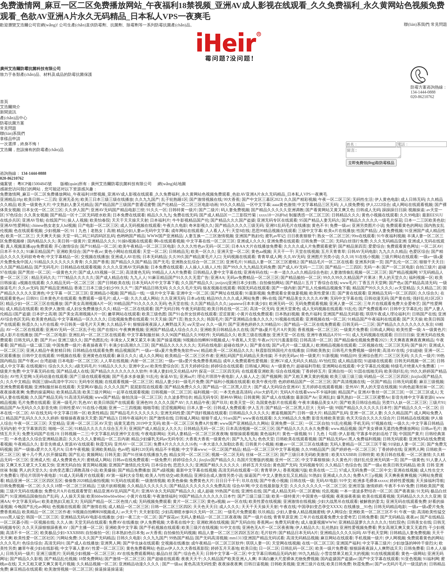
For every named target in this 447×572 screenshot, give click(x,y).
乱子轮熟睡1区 (174, 199)
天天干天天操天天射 (130, 220)
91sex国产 (232, 418)
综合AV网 (241, 486)
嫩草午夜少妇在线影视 (38, 548)
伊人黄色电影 (387, 199)
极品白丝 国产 (169, 553)
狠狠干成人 (211, 418)
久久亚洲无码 (173, 298)
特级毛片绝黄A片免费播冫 (414, 366)
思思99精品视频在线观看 (274, 231)
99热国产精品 (181, 538)
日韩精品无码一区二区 (204, 428)
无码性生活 (362, 199)
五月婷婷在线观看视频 (323, 387)
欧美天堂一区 (242, 402)
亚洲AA (217, 277)
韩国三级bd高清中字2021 (54, 382)
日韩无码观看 (405, 382)
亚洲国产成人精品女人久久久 (155, 428)
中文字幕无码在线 (38, 371)
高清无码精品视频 (302, 538)
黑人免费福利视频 (364, 439)
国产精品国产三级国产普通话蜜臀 (125, 205)
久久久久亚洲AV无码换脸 (126, 267)
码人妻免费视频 (235, 210)
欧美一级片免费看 (331, 548)
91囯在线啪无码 (368, 371)
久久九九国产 (147, 199)
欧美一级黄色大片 (34, 205)
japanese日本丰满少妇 (248, 303)
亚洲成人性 (40, 460)
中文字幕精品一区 (62, 257)
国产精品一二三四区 (343, 267)
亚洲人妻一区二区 (345, 303)
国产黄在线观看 (352, 293)
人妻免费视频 (390, 231)
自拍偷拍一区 (97, 533)
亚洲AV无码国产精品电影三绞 (117, 210)
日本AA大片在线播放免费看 (256, 246)
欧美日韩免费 (339, 564)
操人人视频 (77, 220)
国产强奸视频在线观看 (206, 413)
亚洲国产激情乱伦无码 (129, 465)
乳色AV (85, 402)
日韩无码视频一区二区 (414, 361)
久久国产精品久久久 (208, 303)
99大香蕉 (231, 199)
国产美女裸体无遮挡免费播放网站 (388, 428)
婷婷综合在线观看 (227, 366)
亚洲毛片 (234, 262)
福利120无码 (142, 449)
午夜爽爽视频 (131, 330)
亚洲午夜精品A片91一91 (328, 335)
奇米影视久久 (201, 225)
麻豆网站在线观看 (336, 538)
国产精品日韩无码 (151, 288)
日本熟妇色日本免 (128, 533)
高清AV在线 (393, 350)
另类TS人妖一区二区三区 (404, 402)
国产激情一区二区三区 (125, 559)
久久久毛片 (10, 543)
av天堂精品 (405, 288)
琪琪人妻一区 (258, 543)
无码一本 (372, 267)
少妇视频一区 (56, 231)
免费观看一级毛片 (94, 298)
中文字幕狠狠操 (315, 460)
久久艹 (126, 288)
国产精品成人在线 (72, 371)
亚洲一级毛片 (64, 402)
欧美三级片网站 (97, 392)
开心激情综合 (66, 246)
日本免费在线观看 (129, 215)
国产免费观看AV (373, 309)
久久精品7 (334, 465)
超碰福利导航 (308, 366)
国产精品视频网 (403, 272)
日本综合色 (161, 465)
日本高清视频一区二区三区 (250, 428)
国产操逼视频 (169, 340)
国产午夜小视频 (274, 481)
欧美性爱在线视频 (265, 501)
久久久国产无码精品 (96, 538)
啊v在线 (269, 298)
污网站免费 (66, 538)
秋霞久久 (30, 324)
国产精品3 (108, 418)
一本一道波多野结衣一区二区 (366, 491)
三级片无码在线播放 (24, 491)
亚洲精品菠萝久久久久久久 (362, 522)
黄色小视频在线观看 (380, 215)
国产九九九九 (244, 439)
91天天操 (159, 319)
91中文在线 (230, 527)
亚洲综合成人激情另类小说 (218, 475)
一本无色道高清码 (235, 392)
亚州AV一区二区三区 (133, 444)
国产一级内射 (284, 288)
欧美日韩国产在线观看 (114, 402)
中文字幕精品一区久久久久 (82, 319)
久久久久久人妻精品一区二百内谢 (99, 439)
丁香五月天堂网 (372, 283)
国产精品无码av (332, 439)
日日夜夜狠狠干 (301, 236)
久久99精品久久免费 (292, 418)
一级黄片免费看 (354, 330)
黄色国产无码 (285, 465)
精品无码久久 (43, 277)
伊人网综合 (337, 512)
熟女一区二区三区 (333, 236)
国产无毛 (161, 262)
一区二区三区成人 (422, 392)
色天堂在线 (178, 303)
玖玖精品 (266, 512)
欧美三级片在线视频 (200, 527)
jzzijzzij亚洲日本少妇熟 (236, 283)
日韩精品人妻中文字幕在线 (217, 272)
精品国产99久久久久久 (372, 288)
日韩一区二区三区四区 (171, 507)
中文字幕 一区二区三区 (67, 293)
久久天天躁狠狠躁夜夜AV (45, 527)
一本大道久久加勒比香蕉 (221, 444)
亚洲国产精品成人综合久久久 (171, 330)
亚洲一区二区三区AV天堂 (89, 423)
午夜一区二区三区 (334, 199)
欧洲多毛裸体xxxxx (370, 481)
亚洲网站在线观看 (338, 366)
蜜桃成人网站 (99, 460)
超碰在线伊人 (235, 345)
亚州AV (352, 387)
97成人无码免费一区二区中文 (365, 470)
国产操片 (419, 345)
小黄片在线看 (139, 496)
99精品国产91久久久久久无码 (140, 303)
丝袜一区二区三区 (262, 455)
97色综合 (14, 215)
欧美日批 (249, 548)
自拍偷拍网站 (271, 283)
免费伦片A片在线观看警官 (68, 491)
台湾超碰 (48, 361)
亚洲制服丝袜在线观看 (54, 387)
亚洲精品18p (11, 199)
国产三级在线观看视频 (89, 376)
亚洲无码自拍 (68, 465)
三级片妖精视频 (111, 486)
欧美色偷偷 (177, 481)
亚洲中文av (139, 366)
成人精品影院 (350, 361)
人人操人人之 (247, 376)
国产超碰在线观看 (163, 559)
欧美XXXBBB (343, 455)
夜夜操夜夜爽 (12, 392)
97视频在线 (381, 423)
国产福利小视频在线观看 (228, 382)
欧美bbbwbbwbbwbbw (105, 496)
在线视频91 (36, 366)
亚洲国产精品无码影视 (343, 314)
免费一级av (340, 225)
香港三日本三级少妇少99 (96, 288)
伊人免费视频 (152, 522)
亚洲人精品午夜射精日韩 (48, 350)
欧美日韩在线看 (390, 455)
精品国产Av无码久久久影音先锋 (28, 408)
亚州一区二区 (287, 460)
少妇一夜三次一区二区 (136, 517)
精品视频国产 (127, 350)
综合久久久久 (60, 366)
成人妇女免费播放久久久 (88, 309)
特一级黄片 (310, 356)
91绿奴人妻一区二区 (406, 444)
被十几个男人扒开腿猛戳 (44, 455)
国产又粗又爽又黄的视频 (306, 376)
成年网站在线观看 (187, 231)
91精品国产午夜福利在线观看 (374, 319)
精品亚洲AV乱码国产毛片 (116, 491)
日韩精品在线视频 (413, 418)
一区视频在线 (42, 522)
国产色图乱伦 (96, 340)
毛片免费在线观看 (34, 402)
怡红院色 (397, 522)
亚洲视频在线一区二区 (325, 319)
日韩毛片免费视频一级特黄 (356, 350)
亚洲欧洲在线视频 (213, 522)
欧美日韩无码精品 (399, 465)
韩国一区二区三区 (42, 517)
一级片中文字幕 (160, 293)
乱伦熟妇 (330, 527)
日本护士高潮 (44, 314)
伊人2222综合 (378, 205)
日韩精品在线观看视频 (81, 267)
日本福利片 (160, 220)
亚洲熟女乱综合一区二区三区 (197, 262)
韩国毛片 (215, 319)
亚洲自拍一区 (340, 371)
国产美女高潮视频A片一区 (88, 303)
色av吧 (123, 449)
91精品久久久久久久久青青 (58, 262)
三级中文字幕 (310, 231)
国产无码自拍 (243, 522)
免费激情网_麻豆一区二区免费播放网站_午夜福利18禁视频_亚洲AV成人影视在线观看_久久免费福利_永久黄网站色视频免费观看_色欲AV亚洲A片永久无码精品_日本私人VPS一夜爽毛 (163, 194)
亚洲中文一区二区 (192, 293)
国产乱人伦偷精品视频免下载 (324, 288)
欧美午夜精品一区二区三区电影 (146, 246)
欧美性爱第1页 (322, 293)
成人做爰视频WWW (319, 522)
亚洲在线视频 (405, 470)
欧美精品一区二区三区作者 (189, 356)
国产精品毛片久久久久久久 (134, 413)
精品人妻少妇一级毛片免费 (179, 382)
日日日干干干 (227, 481)
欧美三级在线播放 (254, 335)
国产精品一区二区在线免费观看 (312, 324)
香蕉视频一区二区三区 (318, 330)
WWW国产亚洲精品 (165, 236)
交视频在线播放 (95, 257)
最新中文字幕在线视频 (196, 470)
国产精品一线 (132, 293)
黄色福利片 (270, 434)
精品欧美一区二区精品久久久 (227, 350)
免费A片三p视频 (367, 475)
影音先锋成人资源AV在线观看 (67, 444)
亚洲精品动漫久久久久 (139, 564)
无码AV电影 (326, 481)
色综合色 (353, 465)
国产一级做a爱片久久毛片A (38, 449)
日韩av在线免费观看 (131, 460)
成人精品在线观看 (22, 309)
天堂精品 (56, 423)
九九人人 (138, 277)
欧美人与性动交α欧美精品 (168, 475)
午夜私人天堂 (244, 340)
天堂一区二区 (155, 251)
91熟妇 (315, 475)
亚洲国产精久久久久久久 (218, 465)
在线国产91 (55, 220)
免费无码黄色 (287, 522)
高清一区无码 (262, 309)
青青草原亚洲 (285, 517)
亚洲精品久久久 (101, 241)
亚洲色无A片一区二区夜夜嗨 (268, 527)
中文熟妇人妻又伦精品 (72, 205)
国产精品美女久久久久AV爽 (303, 298)
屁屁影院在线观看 (146, 387)
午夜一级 (407, 512)
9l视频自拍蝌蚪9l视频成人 (206, 340)
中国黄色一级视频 (318, 496)
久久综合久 (428, 293)
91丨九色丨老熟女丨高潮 (92, 231)
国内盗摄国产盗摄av (338, 559)
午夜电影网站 (153, 434)
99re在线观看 (363, 236)
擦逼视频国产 (283, 413)
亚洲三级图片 (48, 553)
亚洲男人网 (414, 449)
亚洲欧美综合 (68, 251)
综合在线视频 (288, 371)
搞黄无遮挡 (124, 423)
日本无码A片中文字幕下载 (155, 283)
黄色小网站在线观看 (122, 251)
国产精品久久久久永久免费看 (302, 428)
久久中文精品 (18, 382)
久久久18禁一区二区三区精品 (68, 486)
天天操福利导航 (430, 481)
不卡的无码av (286, 356)
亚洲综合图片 (370, 356)
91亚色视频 (411, 559)
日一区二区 (269, 548)
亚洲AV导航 (32, 220)
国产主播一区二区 (87, 527)
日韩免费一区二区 (317, 241)
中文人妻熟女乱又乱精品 (284, 475)
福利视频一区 (421, 277)
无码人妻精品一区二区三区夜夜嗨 (197, 434)
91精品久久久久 (112, 366)
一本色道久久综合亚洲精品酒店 (38, 439)
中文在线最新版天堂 (269, 486)
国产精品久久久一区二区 (416, 408)
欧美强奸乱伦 (396, 371)
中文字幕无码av (26, 501)
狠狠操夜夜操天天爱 (79, 418)
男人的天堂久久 (393, 277)
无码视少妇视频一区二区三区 (88, 553)
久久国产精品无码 (46, 397)
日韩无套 (113, 455)
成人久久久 (229, 507)
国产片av (48, 340)
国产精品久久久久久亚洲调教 (277, 210)
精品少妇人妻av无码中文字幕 (143, 231)
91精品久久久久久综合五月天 (100, 428)
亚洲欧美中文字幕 (121, 527)
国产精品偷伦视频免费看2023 (361, 340)
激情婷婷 (374, 486)
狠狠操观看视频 (244, 434)
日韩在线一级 (302, 481)
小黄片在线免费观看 (255, 314)
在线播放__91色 (358, 507)
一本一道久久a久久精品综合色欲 (299, 272)
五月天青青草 (333, 251)
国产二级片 (209, 210)
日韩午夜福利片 (133, 418)
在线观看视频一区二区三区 (129, 382)
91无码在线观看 (125, 481)
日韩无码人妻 (26, 340)
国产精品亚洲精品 (56, 288)
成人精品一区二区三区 (128, 507)
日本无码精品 (154, 257)
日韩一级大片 (309, 413)
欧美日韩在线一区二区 (227, 309)
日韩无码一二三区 (358, 324)
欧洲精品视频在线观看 (336, 345)
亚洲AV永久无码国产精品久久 (168, 491)
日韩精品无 (179, 251)
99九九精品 (308, 553)
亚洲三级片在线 (310, 564)
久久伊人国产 (77, 210)
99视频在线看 (68, 356)
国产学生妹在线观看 (141, 543)
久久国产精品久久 (197, 283)
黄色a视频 (216, 501)
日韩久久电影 (129, 538)
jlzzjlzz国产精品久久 (217, 460)
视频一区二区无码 (227, 455)
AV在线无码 (41, 413)
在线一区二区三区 (318, 543)
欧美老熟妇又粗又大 (60, 501)
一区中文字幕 (258, 205)
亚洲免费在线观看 (283, 241)
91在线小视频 (367, 257)
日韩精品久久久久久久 (249, 413)
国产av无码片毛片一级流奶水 (401, 564)
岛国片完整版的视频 (255, 460)
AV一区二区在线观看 (24, 330)
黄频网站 (95, 455)
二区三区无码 (396, 345)
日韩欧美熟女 (318, 350)
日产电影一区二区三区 (98, 225)
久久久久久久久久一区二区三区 (318, 486)
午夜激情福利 (165, 496)
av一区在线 (237, 501)
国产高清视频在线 (349, 382)
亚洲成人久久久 (251, 241)
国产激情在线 (161, 418)
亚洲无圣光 (68, 199)
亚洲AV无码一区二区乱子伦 (70, 330)
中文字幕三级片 (376, 543)
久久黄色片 (341, 460)
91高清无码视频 (79, 397)
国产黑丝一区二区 (34, 272)
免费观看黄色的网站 (404, 225)
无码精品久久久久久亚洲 (418, 496)
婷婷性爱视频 (402, 481)
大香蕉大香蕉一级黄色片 (207, 439)
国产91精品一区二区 (98, 246)
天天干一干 (283, 251)
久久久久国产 (116, 387)
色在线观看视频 (28, 231)
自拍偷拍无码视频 (180, 533)
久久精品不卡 (119, 324)
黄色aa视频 (261, 251)
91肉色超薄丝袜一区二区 (421, 387)
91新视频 (330, 356)
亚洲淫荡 (356, 486)
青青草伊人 (271, 470)
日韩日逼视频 (256, 564)
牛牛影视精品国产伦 (190, 220)
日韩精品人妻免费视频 (410, 533)
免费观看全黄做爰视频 (287, 293)
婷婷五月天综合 (257, 465)
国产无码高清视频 (211, 538)
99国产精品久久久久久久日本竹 (363, 408)
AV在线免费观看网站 (135, 553)
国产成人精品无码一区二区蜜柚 (291, 491)
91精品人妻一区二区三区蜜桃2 (271, 262)
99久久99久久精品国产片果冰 (350, 277)
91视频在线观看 (289, 319)
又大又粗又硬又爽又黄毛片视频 (46, 564)
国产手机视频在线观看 (159, 527)
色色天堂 (266, 439)
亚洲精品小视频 (104, 293)
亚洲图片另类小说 (323, 257)
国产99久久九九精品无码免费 (249, 267)
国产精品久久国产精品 (131, 262)
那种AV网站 (231, 397)
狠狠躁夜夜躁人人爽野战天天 (159, 324)
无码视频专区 (311, 465)
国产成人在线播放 (278, 397)
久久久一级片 (423, 356)
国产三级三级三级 (253, 496)
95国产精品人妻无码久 (319, 220)
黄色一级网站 (413, 553)
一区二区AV (431, 246)
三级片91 (437, 402)
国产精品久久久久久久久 (173, 345)
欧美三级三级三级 (346, 376)
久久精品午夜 (198, 402)
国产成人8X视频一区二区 (101, 272)
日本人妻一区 (199, 408)
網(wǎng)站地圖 (171, 184)
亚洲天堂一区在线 (288, 335)
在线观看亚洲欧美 (257, 371)
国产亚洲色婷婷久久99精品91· (255, 324)
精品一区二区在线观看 (133, 309)
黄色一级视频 (294, 434)
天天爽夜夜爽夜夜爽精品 (411, 340)
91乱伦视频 (341, 423)
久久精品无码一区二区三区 (71, 283)
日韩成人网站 (382, 330)
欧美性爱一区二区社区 (34, 538)
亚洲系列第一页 (369, 262)
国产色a (396, 283)
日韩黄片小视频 (259, 444)
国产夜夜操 (404, 491)
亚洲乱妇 (326, 397)
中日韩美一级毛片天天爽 (82, 324)
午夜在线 (288, 507)
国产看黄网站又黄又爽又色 (329, 210)
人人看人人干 (217, 231)
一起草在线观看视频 (131, 392)
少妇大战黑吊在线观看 (337, 501)
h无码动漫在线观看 (50, 376)
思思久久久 (183, 465)
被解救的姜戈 (372, 501)
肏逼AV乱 (168, 376)
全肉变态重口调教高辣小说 (73, 470)
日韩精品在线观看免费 (93, 350)
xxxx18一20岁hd (273, 215)
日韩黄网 (251, 397)
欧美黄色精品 (44, 319)
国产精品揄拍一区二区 (301, 277)
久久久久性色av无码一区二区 (203, 246)
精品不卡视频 (167, 449)
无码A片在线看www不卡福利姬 (308, 392)
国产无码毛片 (46, 267)
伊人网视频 (395, 538)
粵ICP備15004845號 (34, 184)
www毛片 (348, 283)
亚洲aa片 (187, 376)
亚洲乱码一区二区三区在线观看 (97, 335)
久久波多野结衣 (178, 397)
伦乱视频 (330, 491)
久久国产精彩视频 (300, 199)
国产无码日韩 (167, 309)
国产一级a (372, 465)
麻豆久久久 (127, 356)
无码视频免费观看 (155, 501)
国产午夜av (92, 251)
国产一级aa (172, 564)
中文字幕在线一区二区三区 (210, 241)
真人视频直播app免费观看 (29, 246)
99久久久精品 (232, 205)
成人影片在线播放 (16, 335)
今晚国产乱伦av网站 (32, 507)
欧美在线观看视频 (378, 496)
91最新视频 (255, 293)
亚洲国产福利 (348, 543)
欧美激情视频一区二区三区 (68, 569)
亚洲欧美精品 (103, 449)
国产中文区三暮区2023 (262, 199)
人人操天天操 (73, 496)
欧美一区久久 (203, 251)
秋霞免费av (363, 564)
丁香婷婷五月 (314, 371)
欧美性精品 (98, 413)
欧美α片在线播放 (339, 231)
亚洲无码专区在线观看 (277, 220)
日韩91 (32, 298)
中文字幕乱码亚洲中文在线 (115, 434)
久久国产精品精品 (16, 267)
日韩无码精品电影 (390, 507)
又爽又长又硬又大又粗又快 (30, 465)
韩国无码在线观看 (253, 288)
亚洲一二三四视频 (125, 408)
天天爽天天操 (48, 236)
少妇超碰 (414, 350)
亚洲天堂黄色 (288, 309)
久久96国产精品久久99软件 (185, 335)
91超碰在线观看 (378, 361)
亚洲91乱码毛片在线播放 (287, 225)
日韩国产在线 (424, 314)
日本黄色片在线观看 (58, 298)
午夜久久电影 (175, 225)
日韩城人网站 (257, 366)
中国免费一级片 (66, 345)
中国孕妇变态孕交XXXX (320, 507)
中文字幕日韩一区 (70, 413)
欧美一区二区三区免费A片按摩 (190, 423)
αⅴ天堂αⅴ (195, 324)
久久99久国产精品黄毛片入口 (194, 257)
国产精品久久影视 (26, 559)
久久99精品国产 (315, 449)
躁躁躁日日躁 (394, 210)
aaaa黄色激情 (284, 205)
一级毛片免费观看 (240, 512)
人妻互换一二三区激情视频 (209, 236)
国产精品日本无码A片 (298, 533)
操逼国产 (252, 475)
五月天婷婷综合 (195, 366)
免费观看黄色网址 (402, 246)
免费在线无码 (185, 215)
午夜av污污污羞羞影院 (278, 340)
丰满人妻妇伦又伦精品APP (173, 371)
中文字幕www (194, 449)
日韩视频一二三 (75, 434)
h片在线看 (49, 324)
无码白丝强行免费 (352, 241)
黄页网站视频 (95, 465)
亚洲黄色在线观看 (99, 356)
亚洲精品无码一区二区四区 (392, 293)
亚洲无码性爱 (172, 413)
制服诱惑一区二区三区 (309, 215)
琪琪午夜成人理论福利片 (388, 314)
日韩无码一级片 (20, 553)
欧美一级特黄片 (286, 496)
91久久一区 (156, 210)
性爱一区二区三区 (108, 548)
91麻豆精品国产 (40, 251)
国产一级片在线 (257, 517)
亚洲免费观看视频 (16, 387)
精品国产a (347, 392)
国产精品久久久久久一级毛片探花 (372, 220)
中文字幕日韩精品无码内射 (272, 553)
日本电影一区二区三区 (78, 361)
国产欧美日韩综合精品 (360, 402)
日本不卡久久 (12, 251)
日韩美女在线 (419, 522)
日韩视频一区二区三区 (171, 392)
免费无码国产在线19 (40, 434)
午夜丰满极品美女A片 (318, 402)
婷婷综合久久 (185, 460)
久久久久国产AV (169, 402)
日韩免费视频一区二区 (20, 486)
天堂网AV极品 (89, 387)
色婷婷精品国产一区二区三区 (304, 382)
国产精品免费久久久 (182, 387)
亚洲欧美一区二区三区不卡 (373, 512)
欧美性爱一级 (408, 330)
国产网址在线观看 (226, 293)
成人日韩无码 (413, 199)
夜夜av (412, 517)
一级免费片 (161, 460)
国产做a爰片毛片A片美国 (273, 330)
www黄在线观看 (257, 418)
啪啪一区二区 (60, 428)
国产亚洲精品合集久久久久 (249, 319)
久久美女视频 (36, 215)
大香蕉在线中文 (180, 522)
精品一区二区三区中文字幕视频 (271, 449)
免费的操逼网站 (40, 392)
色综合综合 (32, 543)
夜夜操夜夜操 (348, 496)
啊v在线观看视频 (169, 241)
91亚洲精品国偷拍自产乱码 (34, 496)
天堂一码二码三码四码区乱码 (88, 236)
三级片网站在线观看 (399, 257)
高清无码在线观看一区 (238, 470)
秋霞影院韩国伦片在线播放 (280, 350)
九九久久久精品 (393, 251)
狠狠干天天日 (431, 262)
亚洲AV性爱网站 (15, 225)
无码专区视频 (90, 382)
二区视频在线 (370, 345)
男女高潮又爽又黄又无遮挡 (402, 527)
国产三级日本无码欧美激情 (305, 455)
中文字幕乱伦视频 (373, 366)
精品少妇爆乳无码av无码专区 (157, 439)
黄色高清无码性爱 (200, 564)
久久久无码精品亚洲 (388, 241)
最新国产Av (306, 397)
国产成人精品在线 (112, 277)
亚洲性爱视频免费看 (358, 527)
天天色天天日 (205, 507)
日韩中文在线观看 (38, 356)
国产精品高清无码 (420, 283)
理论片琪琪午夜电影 (215, 376)
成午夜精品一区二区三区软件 (217, 543)
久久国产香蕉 (97, 262)
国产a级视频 (163, 470)
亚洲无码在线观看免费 (406, 501)
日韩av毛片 (431, 428)
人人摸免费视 (352, 205)
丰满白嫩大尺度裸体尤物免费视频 (288, 559)
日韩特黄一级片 (182, 210)
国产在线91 (107, 330)
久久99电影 (410, 215)
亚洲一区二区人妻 (366, 413)
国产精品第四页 (352, 246)
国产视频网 (271, 376)
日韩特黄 (366, 455)
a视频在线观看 (31, 283)
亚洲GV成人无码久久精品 (293, 361)
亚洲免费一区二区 (287, 423)
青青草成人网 (269, 257)
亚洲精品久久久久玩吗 (340, 533)
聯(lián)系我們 (416, 24)
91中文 (345, 481)
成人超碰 (205, 491)
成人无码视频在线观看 (140, 225)
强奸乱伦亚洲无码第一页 (375, 460)
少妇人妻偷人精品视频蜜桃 (300, 512)
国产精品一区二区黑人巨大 (227, 387)
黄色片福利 (311, 314)
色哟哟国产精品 (131, 236)
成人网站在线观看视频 (412, 205)
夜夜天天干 (191, 559)
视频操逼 (416, 210)
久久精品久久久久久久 (147, 486)
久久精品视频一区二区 (96, 564)
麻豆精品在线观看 (26, 569)
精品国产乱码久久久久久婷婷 (32, 418)
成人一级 (120, 298)
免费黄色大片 (201, 481)
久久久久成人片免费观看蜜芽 (310, 246)
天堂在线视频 (307, 251)
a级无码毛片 (85, 366)
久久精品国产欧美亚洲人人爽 (229, 559)
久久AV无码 (294, 257)
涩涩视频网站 (173, 408)
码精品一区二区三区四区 (386, 376)
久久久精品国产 (398, 413)
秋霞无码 (104, 444)
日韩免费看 (368, 517)
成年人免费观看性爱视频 (246, 361)
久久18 (347, 257)
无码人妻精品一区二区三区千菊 (358, 444)
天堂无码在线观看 (90, 522)
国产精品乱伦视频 (60, 559)
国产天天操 (412, 319)
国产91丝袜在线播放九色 (145, 455)
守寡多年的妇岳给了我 (376, 434)
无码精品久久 (224, 335)
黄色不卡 (320, 225)
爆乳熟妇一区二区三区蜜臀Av (363, 397)
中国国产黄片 (411, 434)
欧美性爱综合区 (164, 366)
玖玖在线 (250, 481)
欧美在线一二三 (323, 470)
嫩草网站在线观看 (124, 314)
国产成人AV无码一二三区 (300, 267)
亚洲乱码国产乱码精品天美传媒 (243, 356)
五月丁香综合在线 (321, 283)
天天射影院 (149, 512)
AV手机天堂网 (375, 533)
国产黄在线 (400, 298)
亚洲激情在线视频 (299, 501)
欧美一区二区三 (20, 236)
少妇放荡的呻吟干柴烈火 (415, 543)
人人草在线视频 (114, 361)
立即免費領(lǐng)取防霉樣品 (371, 164)
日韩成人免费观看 (229, 408)
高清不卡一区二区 (22, 533)
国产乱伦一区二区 (401, 262)
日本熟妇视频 (287, 314)
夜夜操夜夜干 (95, 345)
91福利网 (431, 559)
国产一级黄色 (412, 460)
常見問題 (439, 24)
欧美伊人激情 (52, 309)
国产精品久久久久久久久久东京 (405, 324)
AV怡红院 (327, 361)
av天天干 (129, 512)
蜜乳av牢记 (275, 236)
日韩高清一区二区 (316, 340)
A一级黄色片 (434, 330)
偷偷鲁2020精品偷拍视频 (87, 481)
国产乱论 (77, 455)
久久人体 (64, 522)
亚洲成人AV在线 (125, 257)
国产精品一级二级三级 (30, 345)
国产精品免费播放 (134, 470)
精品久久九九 (159, 215)
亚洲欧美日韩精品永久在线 (224, 330)
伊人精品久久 (307, 527)
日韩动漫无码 (376, 298)
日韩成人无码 (368, 210)
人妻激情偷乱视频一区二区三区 (358, 272)
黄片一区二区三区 (189, 501)
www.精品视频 (344, 428)
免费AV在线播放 (123, 522)
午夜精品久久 (26, 444)
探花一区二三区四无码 (219, 371)
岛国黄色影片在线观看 (276, 402)
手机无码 (361, 423)
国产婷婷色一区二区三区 (353, 449)
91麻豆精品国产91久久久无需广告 (178, 277)
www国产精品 (107, 397)
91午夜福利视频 (391, 236)
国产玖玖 (220, 402)
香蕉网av (265, 522)
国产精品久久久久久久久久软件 (119, 371)
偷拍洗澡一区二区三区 (142, 397)
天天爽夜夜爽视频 (400, 475)
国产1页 (175, 319)
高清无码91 (54, 543)
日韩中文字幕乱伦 (406, 309)
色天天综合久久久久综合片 (370, 418)
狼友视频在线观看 (219, 288)
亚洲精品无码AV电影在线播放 (87, 517)
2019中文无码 (148, 423)
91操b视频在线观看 (135, 241)
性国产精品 (366, 231)
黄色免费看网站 (140, 548)
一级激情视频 (153, 481)
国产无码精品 (392, 517)
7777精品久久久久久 (75, 277)
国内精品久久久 (41, 241)
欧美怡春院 (100, 220)
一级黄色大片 (64, 272)
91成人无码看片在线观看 (81, 475)
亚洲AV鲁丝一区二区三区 (381, 392)
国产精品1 (294, 283)
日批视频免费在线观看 (128, 319)
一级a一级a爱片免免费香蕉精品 (193, 361)
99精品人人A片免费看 (171, 272)
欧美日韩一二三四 (40, 199)
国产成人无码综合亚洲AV (277, 387)
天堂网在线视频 (286, 543)
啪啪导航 (151, 408)
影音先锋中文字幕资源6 (413, 397)
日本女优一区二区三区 (42, 210)
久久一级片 (216, 324)
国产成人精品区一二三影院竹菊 (228, 215)
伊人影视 (346, 434)
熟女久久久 (194, 319)
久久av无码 (28, 288)
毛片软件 (269, 533)
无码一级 (325, 408)
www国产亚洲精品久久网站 (244, 423)
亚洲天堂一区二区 (233, 251)
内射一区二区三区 (147, 361)
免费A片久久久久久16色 (175, 444)
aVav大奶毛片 (266, 392)
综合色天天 (194, 553)
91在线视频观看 (385, 553)
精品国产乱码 (336, 413)
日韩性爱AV (69, 408)
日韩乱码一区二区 (297, 548)
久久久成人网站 (145, 298)
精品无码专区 (206, 397)
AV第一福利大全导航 (124, 475)
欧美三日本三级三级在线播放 (106, 199)
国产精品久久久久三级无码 (239, 225)
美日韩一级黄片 (71, 241)
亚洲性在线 (251, 491)
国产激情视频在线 (205, 199)
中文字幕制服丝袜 (143, 335)
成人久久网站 (151, 356)
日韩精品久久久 (345, 215)
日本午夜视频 (77, 449)
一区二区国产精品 (224, 449)
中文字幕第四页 (32, 428)
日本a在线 (196, 298)
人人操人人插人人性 (203, 267)
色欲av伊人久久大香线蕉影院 (182, 548)
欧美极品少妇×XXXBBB (62, 533)
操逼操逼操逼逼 (109, 569)
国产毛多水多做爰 (128, 376)
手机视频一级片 (369, 538)
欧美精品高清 (68, 392)
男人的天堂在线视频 (378, 387)
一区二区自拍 (317, 423)
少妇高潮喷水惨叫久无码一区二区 (191, 512)
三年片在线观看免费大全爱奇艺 (391, 303)
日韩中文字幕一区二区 (226, 553)
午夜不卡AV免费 (399, 486)
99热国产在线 (227, 491)
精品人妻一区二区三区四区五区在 (228, 533)
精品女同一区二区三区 (189, 455)
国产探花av (169, 517)
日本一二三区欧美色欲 (424, 220)
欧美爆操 (108, 470)
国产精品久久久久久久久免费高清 (199, 486)
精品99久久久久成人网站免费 (234, 298)
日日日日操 (404, 335)
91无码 (423, 491)
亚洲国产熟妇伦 (249, 236)
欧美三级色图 (154, 314)
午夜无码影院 (193, 309)
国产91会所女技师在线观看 (192, 314)
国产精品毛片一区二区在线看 (327, 262)
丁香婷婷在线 (390, 449)
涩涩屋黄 (227, 314)
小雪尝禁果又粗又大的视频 (344, 553)
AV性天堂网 (20, 376)
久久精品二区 (429, 288)
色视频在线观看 (66, 507)
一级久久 (401, 423)
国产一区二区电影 (398, 267)
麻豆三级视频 (431, 382)
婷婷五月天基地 (225, 548)
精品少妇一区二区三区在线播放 (34, 303)
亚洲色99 (144, 402)
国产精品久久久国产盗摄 (232, 220)
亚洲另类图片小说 (368, 225)
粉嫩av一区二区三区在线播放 (301, 444)
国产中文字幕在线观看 (378, 559)
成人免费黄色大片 (68, 460)
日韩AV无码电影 (362, 251)
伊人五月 (256, 408)
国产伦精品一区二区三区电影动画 (187, 205)
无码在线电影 (209, 345)
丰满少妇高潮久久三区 (129, 345)
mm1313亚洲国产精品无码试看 (257, 538)
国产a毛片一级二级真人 (293, 345)
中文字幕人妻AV (75, 548)
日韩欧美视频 (282, 564)
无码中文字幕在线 (346, 298)
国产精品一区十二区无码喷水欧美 (80, 215)
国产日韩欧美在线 (114, 283)
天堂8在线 (240, 231)
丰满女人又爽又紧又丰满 (132, 340)
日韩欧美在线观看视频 (296, 439)
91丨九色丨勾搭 (322, 434)
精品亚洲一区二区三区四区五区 (34, 481)
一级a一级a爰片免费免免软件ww (170, 350)
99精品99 (348, 356)
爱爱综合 (376, 246)
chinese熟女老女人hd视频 (54, 225)
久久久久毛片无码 (185, 288)
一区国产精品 (379, 382)
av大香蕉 (154, 533)
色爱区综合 (419, 251)
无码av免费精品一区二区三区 (252, 277)
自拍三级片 (426, 267)
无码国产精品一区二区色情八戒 (108, 501)
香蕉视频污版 (295, 470)
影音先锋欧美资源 (328, 418)
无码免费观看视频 (311, 303)
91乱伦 (350, 309)
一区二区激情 (418, 455)
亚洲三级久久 (70, 340)
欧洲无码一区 (281, 303)
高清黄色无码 (138, 272)
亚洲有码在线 (255, 272)
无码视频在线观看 (239, 257)
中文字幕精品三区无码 (317, 205)
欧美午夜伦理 (264, 382)
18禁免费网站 (90, 559)
